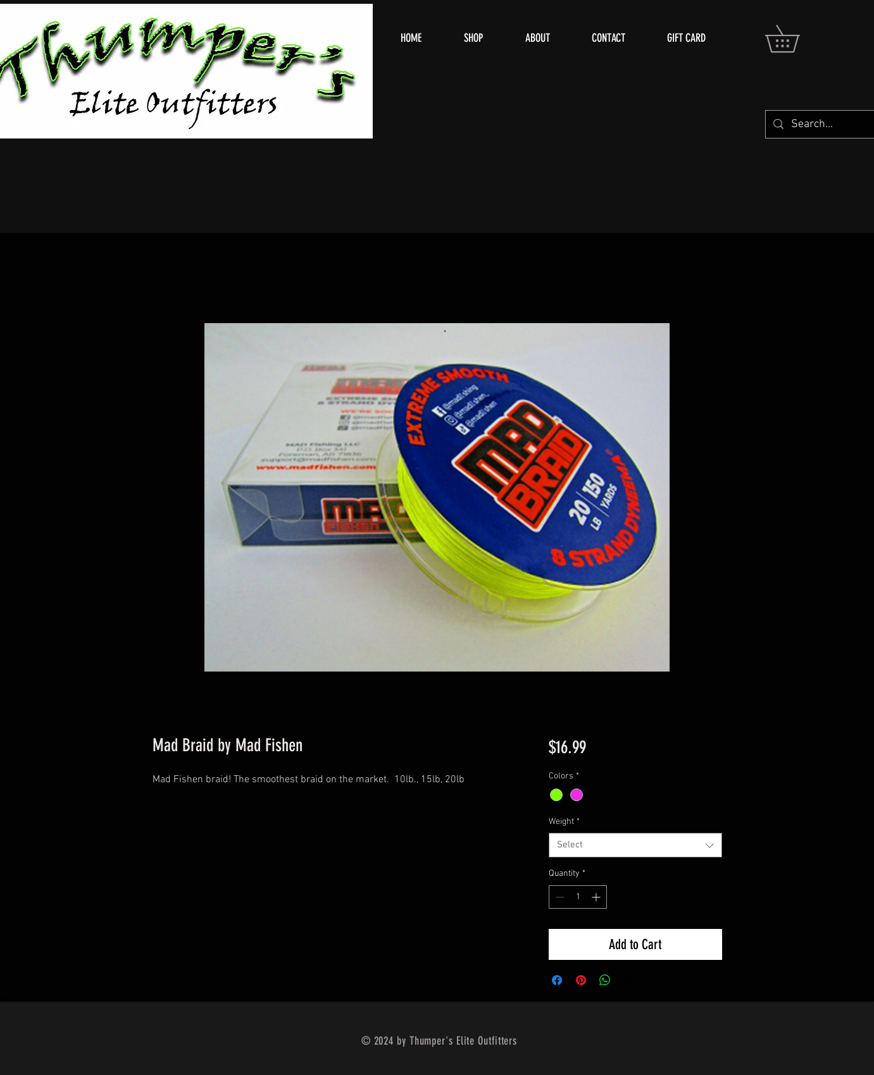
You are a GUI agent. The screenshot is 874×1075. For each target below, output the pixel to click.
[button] (795, 38)
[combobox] (635, 845)
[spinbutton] (577, 897)
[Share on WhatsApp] (605, 980)
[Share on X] (629, 980)
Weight (564, 821)
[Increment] (597, 897)
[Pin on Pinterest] (581, 980)
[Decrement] (558, 897)
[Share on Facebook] (557, 980)
